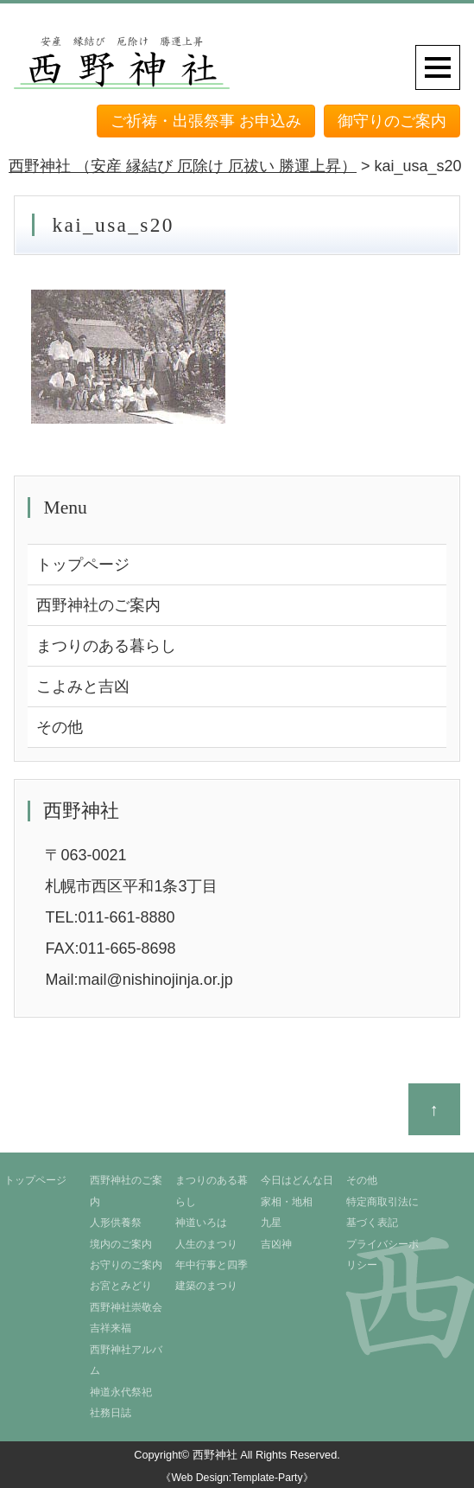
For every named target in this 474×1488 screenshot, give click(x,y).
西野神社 (215, 1454)
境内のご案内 (121, 1244)
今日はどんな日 (297, 1180)
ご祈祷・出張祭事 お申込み (206, 121)
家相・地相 (287, 1202)
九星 (271, 1223)
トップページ (83, 564)
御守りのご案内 (392, 121)
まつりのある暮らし (106, 646)
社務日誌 (110, 1413)
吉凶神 (276, 1244)
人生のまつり (206, 1244)
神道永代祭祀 (121, 1392)
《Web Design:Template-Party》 (237, 1478)
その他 (59, 727)
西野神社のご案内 (98, 605)
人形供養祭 (116, 1223)
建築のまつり (206, 1286)
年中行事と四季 (211, 1265)
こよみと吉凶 (83, 686)
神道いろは (201, 1223)
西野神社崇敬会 (126, 1307)
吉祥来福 (110, 1328)
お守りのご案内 (126, 1265)
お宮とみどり (121, 1286)
